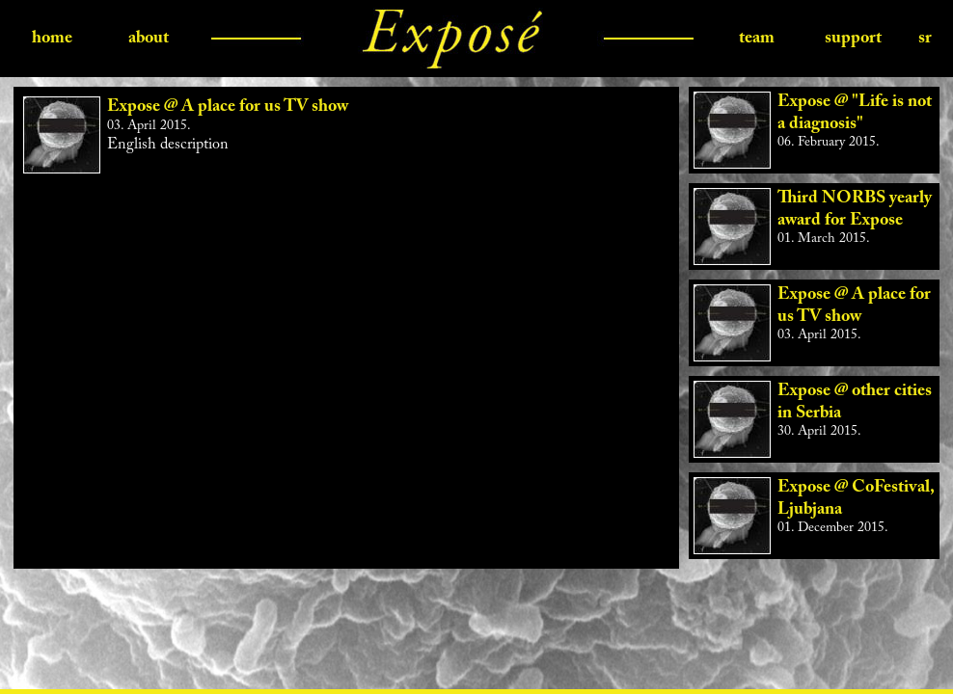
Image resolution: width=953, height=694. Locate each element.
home (52, 38)
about (148, 38)
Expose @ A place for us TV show (227, 107)
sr (925, 38)
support (853, 38)
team (757, 38)
